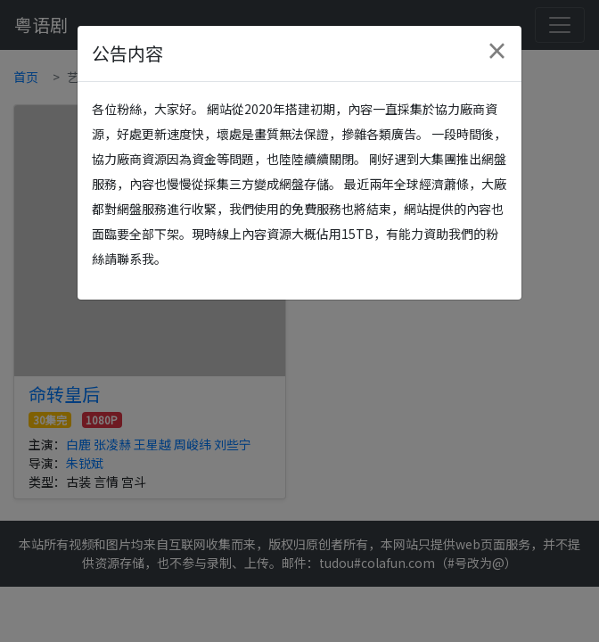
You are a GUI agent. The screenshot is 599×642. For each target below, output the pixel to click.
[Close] (496, 51)
